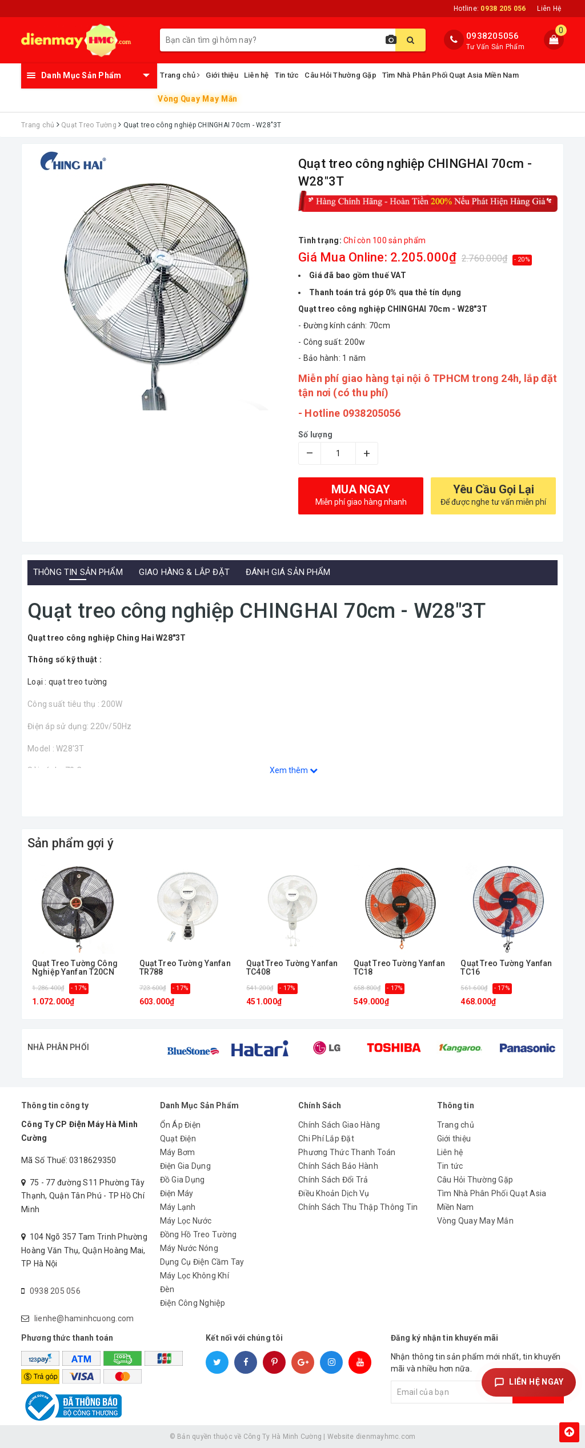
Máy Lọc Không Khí (194, 1275)
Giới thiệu (222, 75)
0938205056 (492, 36)
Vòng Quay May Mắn (197, 99)
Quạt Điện (178, 1138)
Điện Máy (177, 1193)
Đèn (167, 1289)
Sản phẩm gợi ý (70, 843)
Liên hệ (256, 75)
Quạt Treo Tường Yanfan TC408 (292, 967)
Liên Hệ (549, 9)
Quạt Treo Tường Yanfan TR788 (185, 967)
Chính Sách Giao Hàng (339, 1124)
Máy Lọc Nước (186, 1220)
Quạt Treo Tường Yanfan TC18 (399, 967)
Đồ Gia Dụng (182, 1179)
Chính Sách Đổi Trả (333, 1179)
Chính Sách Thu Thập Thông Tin (358, 1207)
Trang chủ (180, 75)
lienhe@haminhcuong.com (84, 1318)
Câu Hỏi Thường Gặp (340, 75)
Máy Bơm (177, 1152)
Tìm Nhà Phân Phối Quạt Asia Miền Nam (450, 75)
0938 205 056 (55, 1291)
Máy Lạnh (178, 1207)
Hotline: (490, 9)
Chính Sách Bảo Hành (338, 1166)
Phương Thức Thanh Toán (347, 1152)
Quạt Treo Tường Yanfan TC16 (506, 967)
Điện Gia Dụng (185, 1166)
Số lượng (315, 434)
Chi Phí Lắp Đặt (326, 1138)
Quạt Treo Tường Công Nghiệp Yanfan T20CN (75, 967)
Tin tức (287, 75)
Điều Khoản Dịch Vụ (334, 1193)
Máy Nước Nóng (189, 1248)
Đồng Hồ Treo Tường (198, 1234)
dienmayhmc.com (386, 1437)
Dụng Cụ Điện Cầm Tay (202, 1261)
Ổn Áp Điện (180, 1124)
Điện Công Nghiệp (193, 1303)
